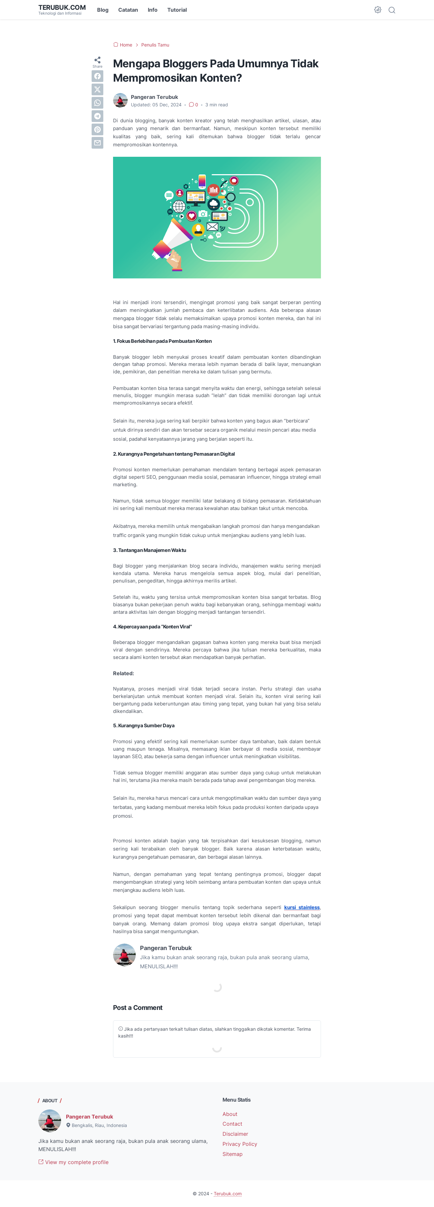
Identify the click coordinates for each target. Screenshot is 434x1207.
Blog (102, 10)
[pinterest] (97, 129)
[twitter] (97, 89)
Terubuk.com (62, 7)
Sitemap (233, 1154)
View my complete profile (73, 1162)
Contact (232, 1123)
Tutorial (177, 10)
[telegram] (97, 116)
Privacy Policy (240, 1144)
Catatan (128, 10)
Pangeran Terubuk (89, 1116)
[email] (97, 143)
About (230, 1114)
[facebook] (97, 76)
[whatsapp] (97, 103)
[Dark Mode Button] (378, 10)
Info (153, 10)
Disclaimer (235, 1134)
